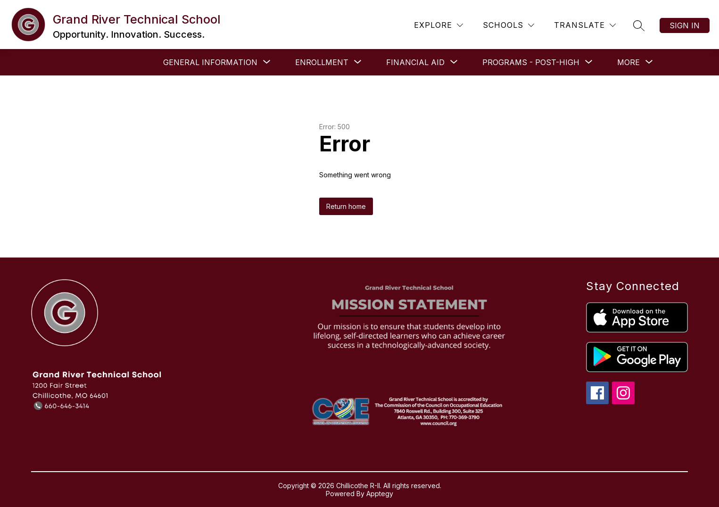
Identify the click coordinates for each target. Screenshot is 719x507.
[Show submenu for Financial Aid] (415, 62)
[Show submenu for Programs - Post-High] (530, 62)
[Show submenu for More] (628, 62)
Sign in (684, 25)
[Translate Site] (585, 25)
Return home (346, 206)
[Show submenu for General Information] (210, 62)
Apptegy (379, 494)
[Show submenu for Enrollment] (321, 62)
